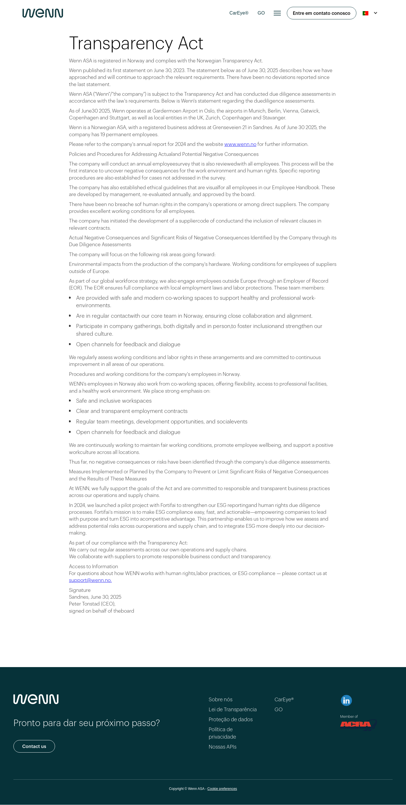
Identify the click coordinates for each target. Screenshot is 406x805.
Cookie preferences (222, 789)
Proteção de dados (231, 719)
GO (261, 13)
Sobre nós (220, 699)
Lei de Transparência (233, 709)
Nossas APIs (222, 746)
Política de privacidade (222, 732)
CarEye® (239, 13)
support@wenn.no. (90, 579)
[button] (277, 13)
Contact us (34, 746)
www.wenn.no (240, 143)
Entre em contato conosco (321, 13)
